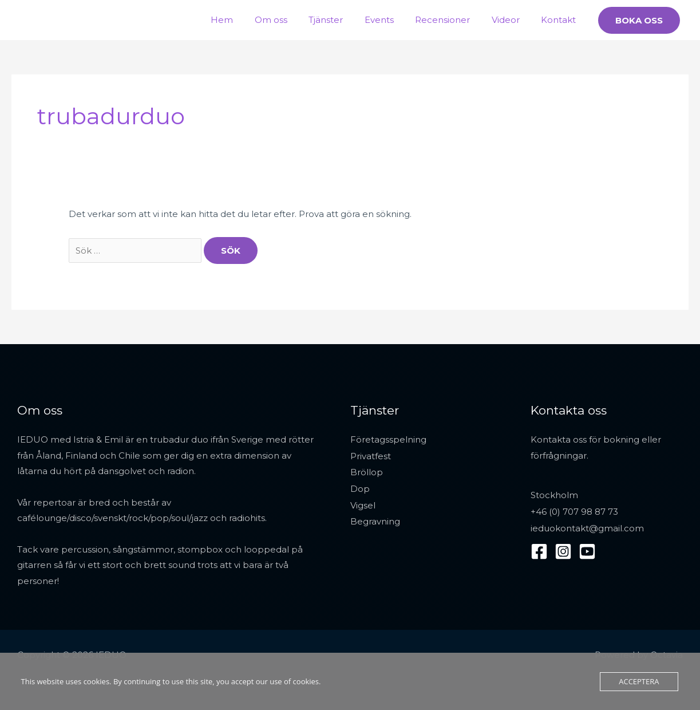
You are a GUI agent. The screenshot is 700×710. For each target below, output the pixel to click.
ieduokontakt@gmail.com (587, 527)
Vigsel (362, 503)
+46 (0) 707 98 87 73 (574, 511)
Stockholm (554, 495)
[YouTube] (587, 549)
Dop (360, 487)
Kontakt (560, 19)
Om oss (294, 19)
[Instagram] (563, 549)
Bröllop (366, 471)
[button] (639, 20)
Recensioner (453, 19)
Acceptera (639, 681)
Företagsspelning (388, 439)
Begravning (375, 519)
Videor (512, 19)
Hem (250, 19)
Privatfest (370, 455)
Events (394, 19)
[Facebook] (539, 549)
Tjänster (345, 19)
